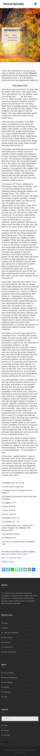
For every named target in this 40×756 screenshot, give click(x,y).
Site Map (7, 735)
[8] (12, 278)
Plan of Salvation (10, 652)
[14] (26, 434)
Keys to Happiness (10, 678)
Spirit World (8, 682)
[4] (34, 166)
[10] (15, 325)
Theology (7, 692)
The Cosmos (8, 638)
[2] (33, 108)
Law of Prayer (9, 673)
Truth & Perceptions (11, 633)
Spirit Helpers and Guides (16, 554)
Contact (6, 730)
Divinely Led (12, 38)
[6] (29, 242)
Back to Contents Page (11, 558)
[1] (7, 99)
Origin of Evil (8, 647)
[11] (33, 376)
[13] (13, 420)
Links (5, 697)
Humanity (7, 642)
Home (6, 35)
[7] (35, 250)
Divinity (6, 687)
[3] (22, 145)
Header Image (8, 561)
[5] (25, 178)
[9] (28, 315)
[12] (14, 415)
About (14, 35)
